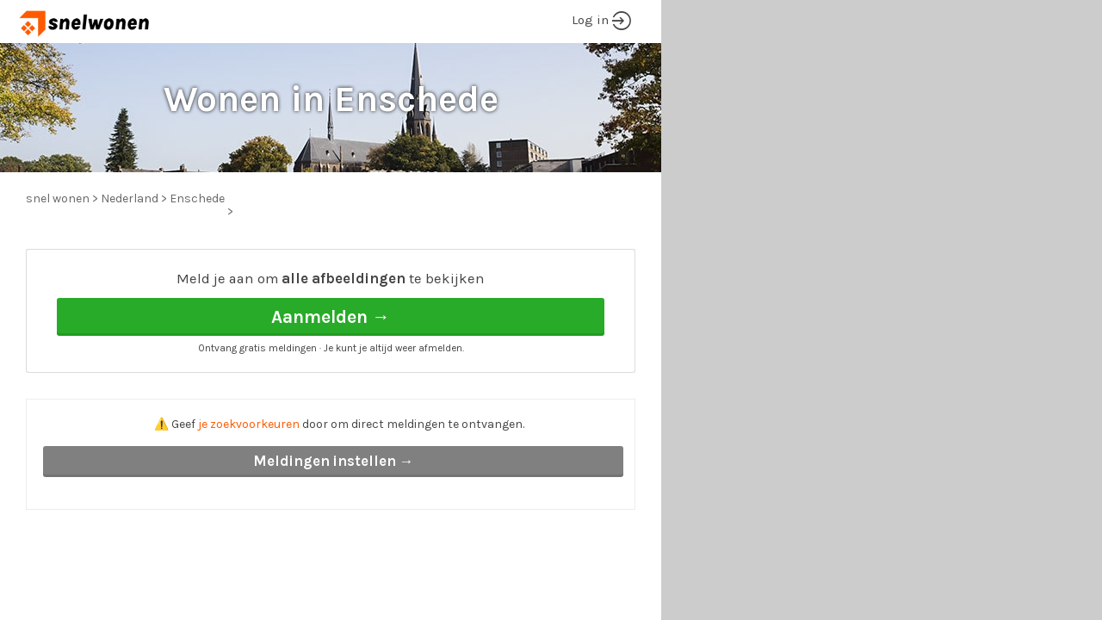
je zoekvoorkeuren (249, 424)
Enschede (197, 198)
